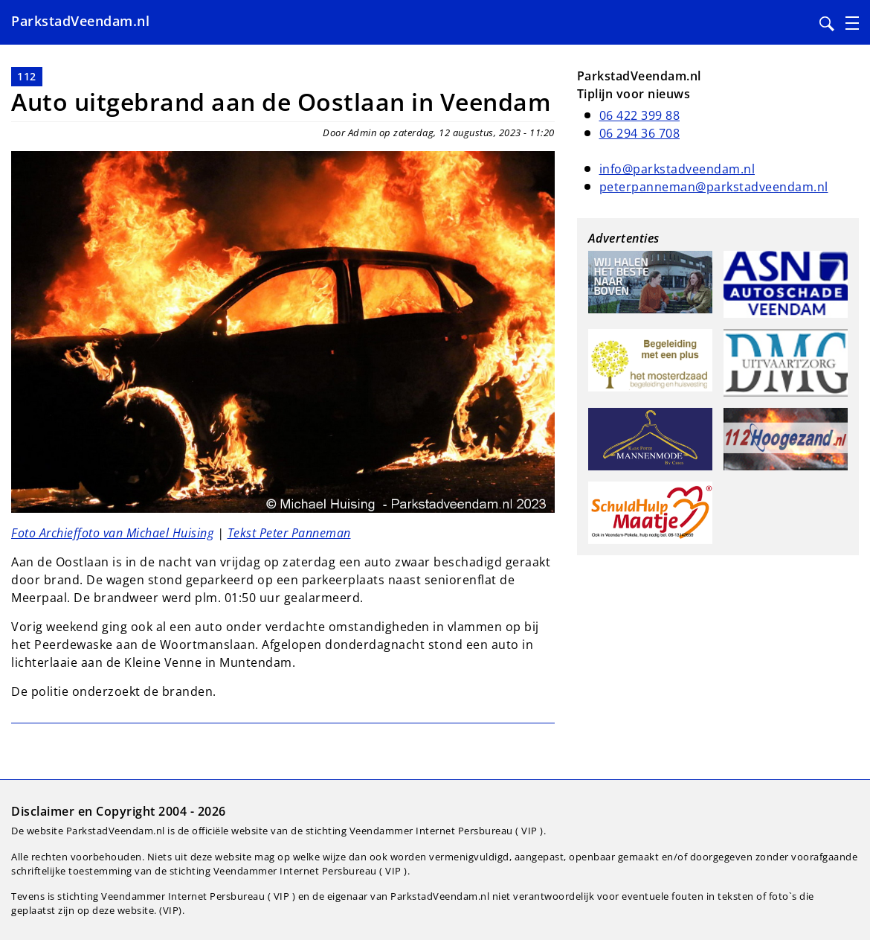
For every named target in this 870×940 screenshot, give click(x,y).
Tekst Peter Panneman (289, 533)
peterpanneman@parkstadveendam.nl (713, 187)
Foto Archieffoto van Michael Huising (112, 533)
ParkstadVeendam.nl (80, 21)
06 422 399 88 (639, 115)
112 (26, 76)
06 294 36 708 (639, 133)
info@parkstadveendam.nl (677, 169)
